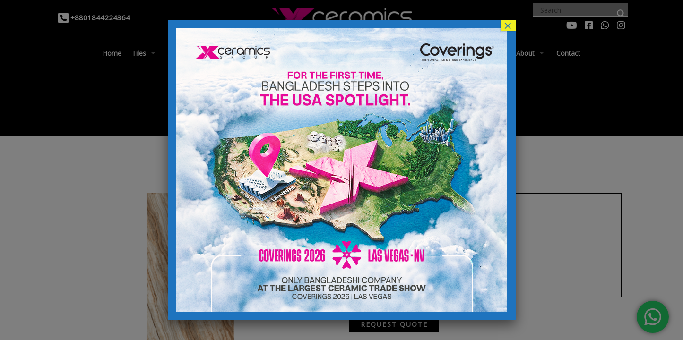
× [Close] (507, 25)
